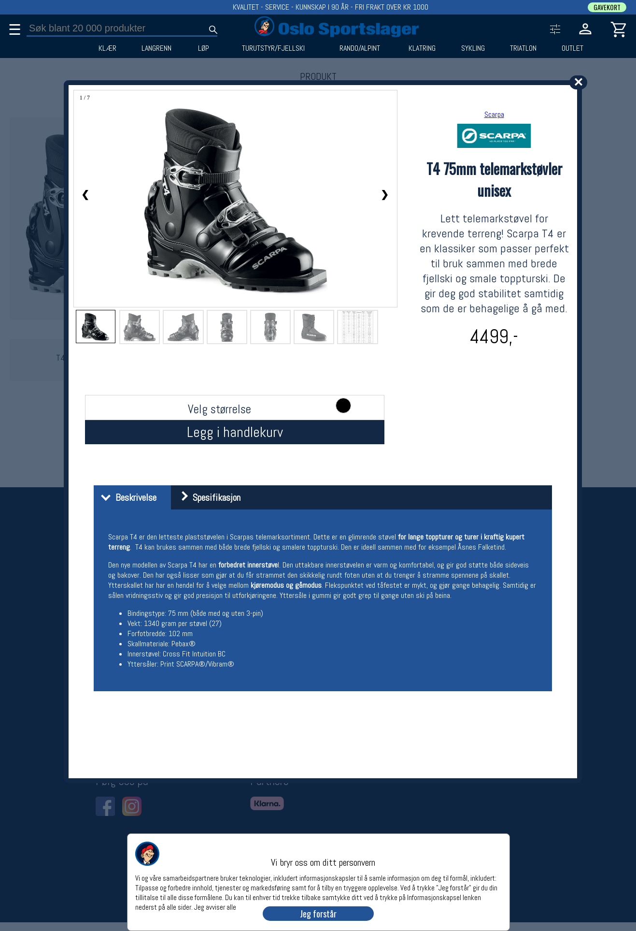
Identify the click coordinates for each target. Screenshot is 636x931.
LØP (203, 48)
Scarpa (494, 114)
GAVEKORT (607, 7)
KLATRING (422, 48)
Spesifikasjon (206, 497)
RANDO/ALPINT (359, 48)
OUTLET (572, 48)
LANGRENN (156, 48)
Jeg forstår (318, 913)
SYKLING (473, 48)
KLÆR (107, 48)
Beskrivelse (126, 497)
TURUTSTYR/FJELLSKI (273, 48)
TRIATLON (523, 48)
